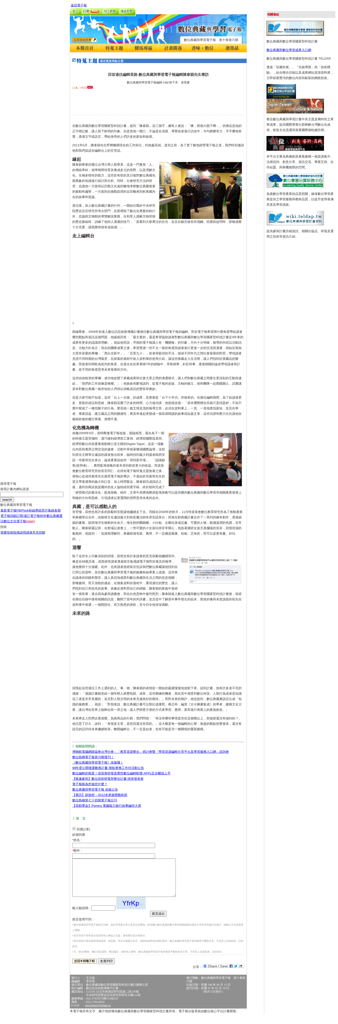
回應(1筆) (83, 829)
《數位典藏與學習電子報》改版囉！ (97, 762)
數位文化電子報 (19, 525)
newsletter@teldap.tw (98, 1012)
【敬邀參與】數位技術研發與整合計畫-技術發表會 (108, 779)
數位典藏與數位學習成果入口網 (288, 50)
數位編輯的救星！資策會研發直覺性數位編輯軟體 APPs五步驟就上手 (121, 773)
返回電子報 (79, 5)
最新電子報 (8, 514)
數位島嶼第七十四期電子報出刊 (94, 800)
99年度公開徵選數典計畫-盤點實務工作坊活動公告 (108, 768)
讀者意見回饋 (35, 536)
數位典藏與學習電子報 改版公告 (95, 789)
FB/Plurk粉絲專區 (29, 514)
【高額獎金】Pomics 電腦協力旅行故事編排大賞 (106, 806)
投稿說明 (19, 536)
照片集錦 (48, 514)
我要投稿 (6, 536)
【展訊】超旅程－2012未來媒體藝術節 (99, 795)
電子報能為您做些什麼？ (89, 784)
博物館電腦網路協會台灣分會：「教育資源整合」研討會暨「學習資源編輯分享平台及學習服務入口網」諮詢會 (150, 752)
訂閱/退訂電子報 (28, 519)
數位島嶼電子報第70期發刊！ (93, 757)
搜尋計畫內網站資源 (14, 493)
